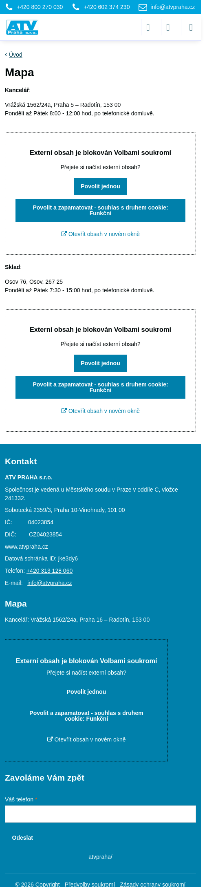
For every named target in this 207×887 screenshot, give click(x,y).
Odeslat (22, 837)
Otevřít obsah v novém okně (100, 234)
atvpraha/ (100, 857)
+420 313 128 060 (49, 570)
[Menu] (191, 27)
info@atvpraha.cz (49, 583)
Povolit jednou (100, 186)
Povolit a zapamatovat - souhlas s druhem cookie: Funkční (100, 210)
